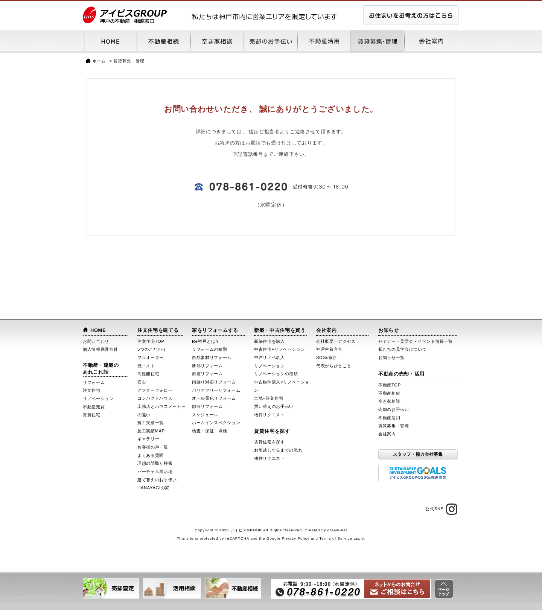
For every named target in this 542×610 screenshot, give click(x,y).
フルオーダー (150, 357)
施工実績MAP (151, 431)
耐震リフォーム (207, 373)
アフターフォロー (154, 390)
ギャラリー (148, 439)
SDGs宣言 (326, 357)
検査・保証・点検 (209, 431)
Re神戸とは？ (206, 341)
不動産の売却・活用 (401, 374)
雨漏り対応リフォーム (214, 382)
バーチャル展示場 (154, 471)
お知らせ (388, 330)
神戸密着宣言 (329, 349)
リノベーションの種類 (276, 373)
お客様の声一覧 (152, 447)
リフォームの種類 (209, 349)
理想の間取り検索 (154, 463)
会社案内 (326, 330)
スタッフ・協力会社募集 (418, 454)
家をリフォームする (215, 330)
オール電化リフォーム (214, 398)
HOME (98, 330)
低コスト (146, 366)
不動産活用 (389, 417)
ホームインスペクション (216, 422)
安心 (141, 382)
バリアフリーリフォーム (216, 390)
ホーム (99, 61)
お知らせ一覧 (391, 357)
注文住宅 (91, 390)
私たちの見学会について (402, 349)
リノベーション (98, 398)
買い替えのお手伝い (274, 406)
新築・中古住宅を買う (280, 330)
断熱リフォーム (207, 366)
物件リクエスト (269, 414)
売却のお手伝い (393, 409)
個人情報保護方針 (100, 349)
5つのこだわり (151, 349)
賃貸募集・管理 (393, 425)
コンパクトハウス (154, 398)
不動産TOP (389, 385)
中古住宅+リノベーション (279, 349)
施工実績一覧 (150, 422)
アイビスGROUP (246, 530)
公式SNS (441, 509)
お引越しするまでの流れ (278, 450)
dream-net (337, 530)
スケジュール (205, 414)
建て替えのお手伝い (157, 480)
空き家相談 (389, 401)
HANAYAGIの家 (153, 487)
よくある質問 (150, 455)
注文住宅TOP (150, 341)
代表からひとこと (333, 366)
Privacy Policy (296, 538)
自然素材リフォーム (211, 357)
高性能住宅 (148, 373)
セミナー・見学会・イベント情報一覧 (415, 341)
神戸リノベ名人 (269, 357)
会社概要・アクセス (336, 341)
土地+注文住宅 (268, 398)
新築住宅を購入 (269, 341)
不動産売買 (94, 407)
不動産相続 (389, 393)
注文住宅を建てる (157, 330)
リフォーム (94, 382)
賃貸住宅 (91, 414)
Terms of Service (335, 538)
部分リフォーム (207, 406)
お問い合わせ (96, 341)
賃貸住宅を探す (272, 431)
